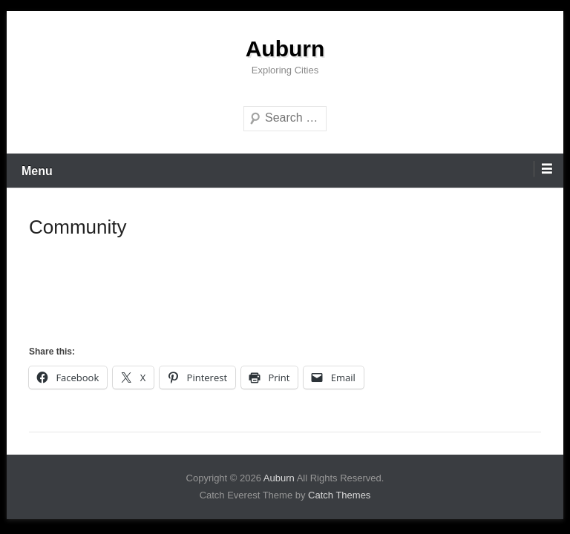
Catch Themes (339, 495)
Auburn (285, 48)
